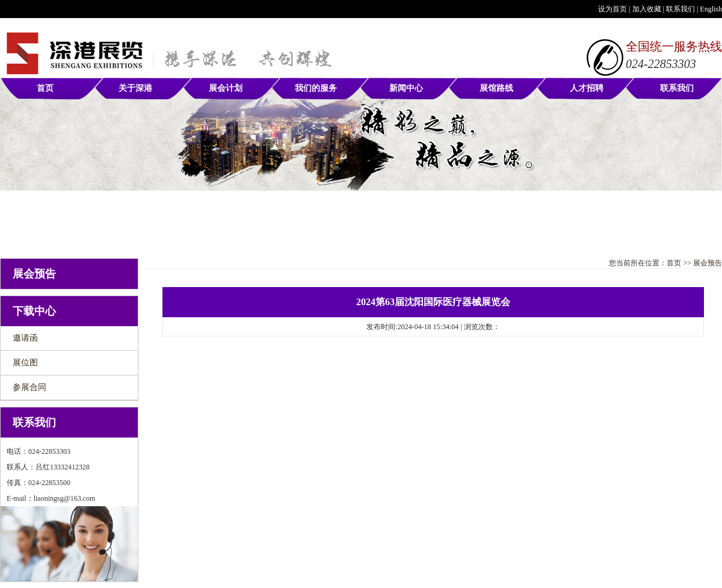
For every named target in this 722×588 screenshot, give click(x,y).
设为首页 (612, 9)
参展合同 (29, 387)
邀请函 (25, 337)
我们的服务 (316, 88)
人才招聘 (586, 88)
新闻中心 (406, 88)
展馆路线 (496, 88)
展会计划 (225, 88)
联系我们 (680, 9)
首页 (45, 88)
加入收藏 (646, 9)
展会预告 (707, 263)
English (711, 9)
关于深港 (135, 88)
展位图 (25, 362)
